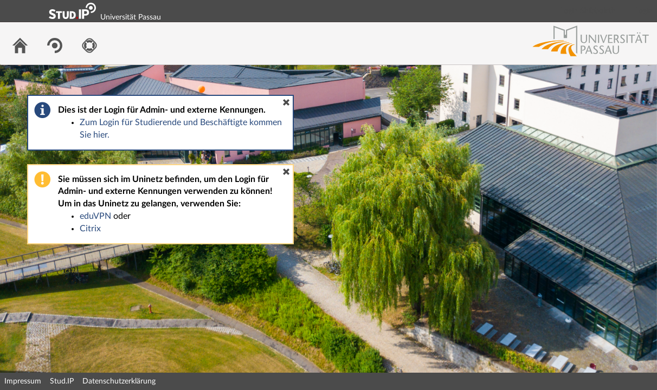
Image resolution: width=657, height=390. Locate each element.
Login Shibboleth (588, 11)
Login (644, 11)
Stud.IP (62, 381)
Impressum (22, 381)
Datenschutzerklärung (119, 381)
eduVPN (95, 216)
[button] (286, 102)
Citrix (90, 228)
